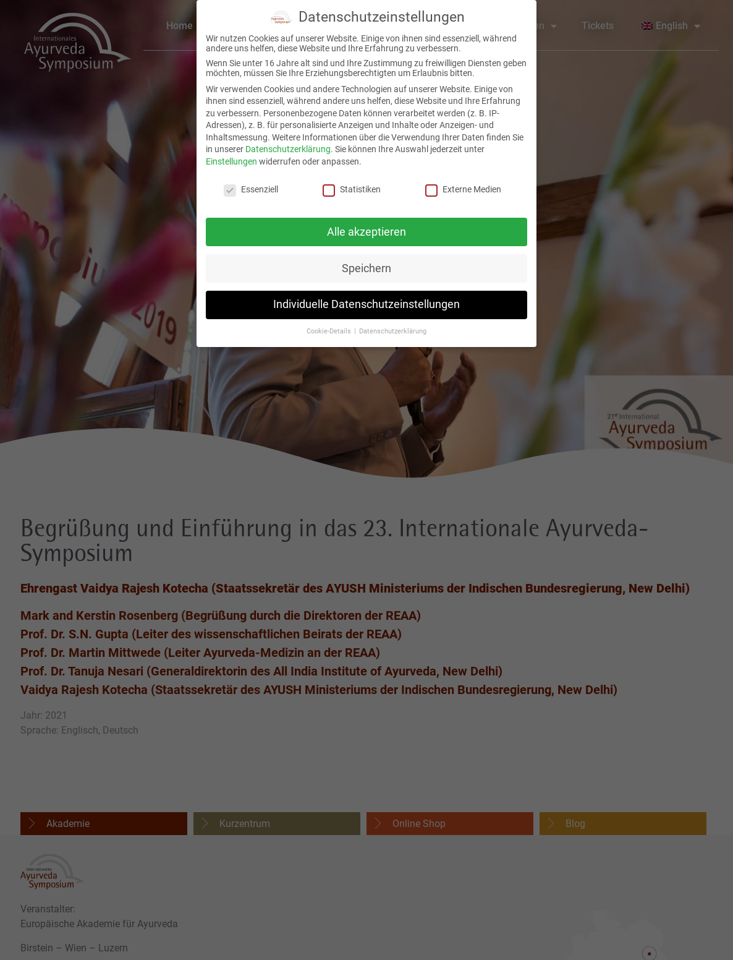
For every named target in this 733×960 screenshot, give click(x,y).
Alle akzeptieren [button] (366, 226)
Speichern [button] (366, 262)
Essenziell (251, 184)
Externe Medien (463, 184)
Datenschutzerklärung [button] (392, 326)
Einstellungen (231, 156)
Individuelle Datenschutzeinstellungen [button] (366, 299)
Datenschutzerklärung (288, 143)
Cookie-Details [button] (330, 326)
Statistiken (352, 184)
